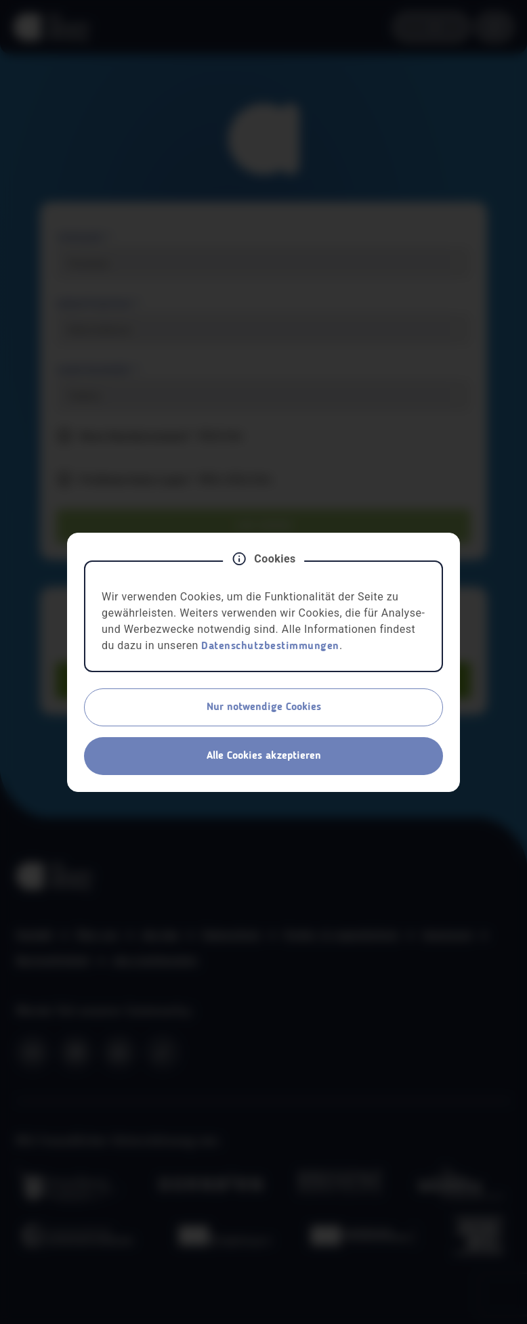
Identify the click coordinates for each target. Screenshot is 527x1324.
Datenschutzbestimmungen (270, 646)
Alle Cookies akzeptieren (264, 756)
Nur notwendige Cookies (264, 707)
